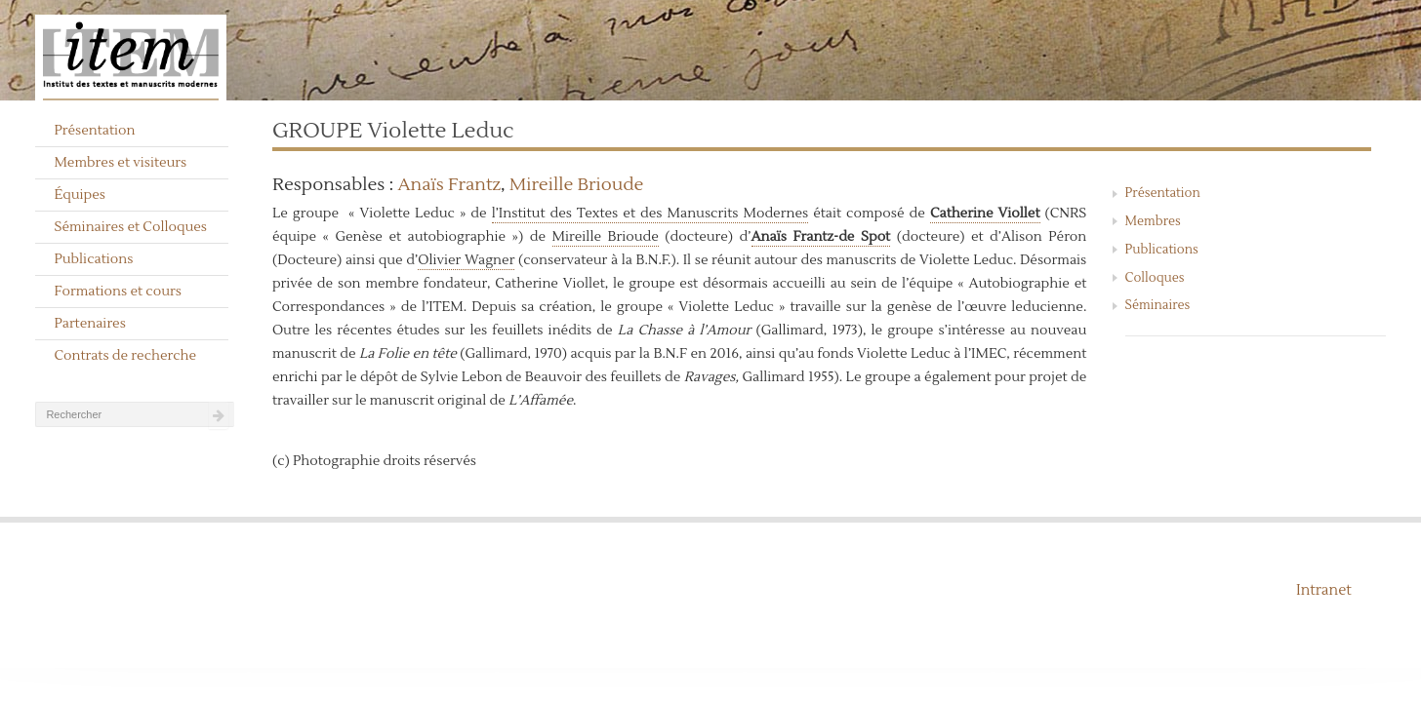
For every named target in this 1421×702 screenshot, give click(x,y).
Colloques (1155, 278)
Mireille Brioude (576, 185)
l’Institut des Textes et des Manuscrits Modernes (650, 213)
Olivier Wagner (466, 260)
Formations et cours (117, 291)
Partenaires (90, 323)
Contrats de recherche (125, 356)
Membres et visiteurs (120, 163)
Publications (93, 259)
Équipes (79, 195)
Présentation (94, 130)
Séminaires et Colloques (130, 227)
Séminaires (1158, 305)
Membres (1153, 221)
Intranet (1324, 590)
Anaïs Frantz (450, 185)
